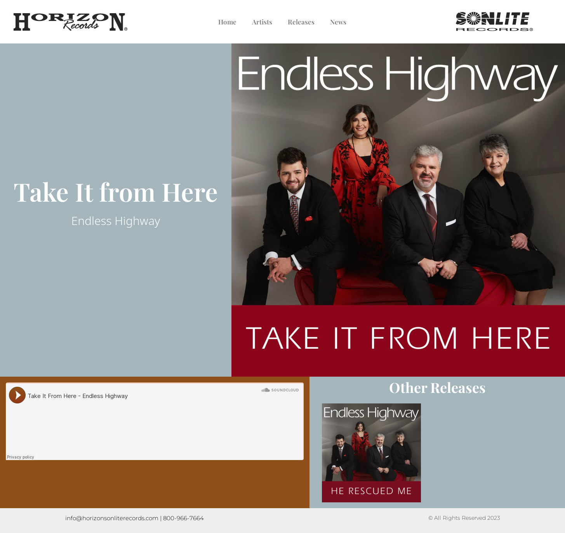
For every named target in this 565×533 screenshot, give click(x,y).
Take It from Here (116, 191)
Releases (301, 21)
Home (227, 21)
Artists (262, 21)
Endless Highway (115, 220)
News (338, 21)
